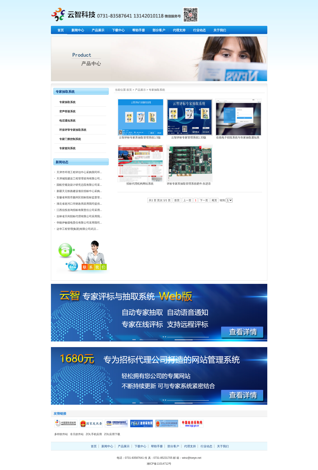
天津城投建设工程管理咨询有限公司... (79, 178)
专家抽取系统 (157, 89)
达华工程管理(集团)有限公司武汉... (77, 228)
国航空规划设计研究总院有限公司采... (79, 184)
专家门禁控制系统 (70, 139)
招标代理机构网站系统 (139, 183)
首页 (60, 30)
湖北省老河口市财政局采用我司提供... (79, 203)
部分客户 (159, 30)
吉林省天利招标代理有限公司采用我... (79, 216)
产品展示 (98, 30)
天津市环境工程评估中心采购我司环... (79, 172)
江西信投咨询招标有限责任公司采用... (79, 210)
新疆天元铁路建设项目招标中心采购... (79, 191)
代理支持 (179, 30)
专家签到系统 (67, 148)
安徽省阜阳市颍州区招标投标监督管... (79, 197)
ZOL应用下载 (112, 434)
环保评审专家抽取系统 (72, 129)
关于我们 (219, 30)
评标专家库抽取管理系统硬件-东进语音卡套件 (189, 183)
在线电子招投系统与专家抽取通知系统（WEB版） (237, 137)
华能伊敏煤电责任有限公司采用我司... (79, 222)
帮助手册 (138, 30)
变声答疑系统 (67, 111)
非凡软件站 (77, 434)
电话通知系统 (67, 120)
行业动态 (199, 30)
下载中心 (118, 30)
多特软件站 (61, 434)
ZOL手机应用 (94, 434)
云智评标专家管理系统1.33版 (188, 137)
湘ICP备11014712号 (159, 463)
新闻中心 (77, 30)
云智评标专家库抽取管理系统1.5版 (140, 137)
